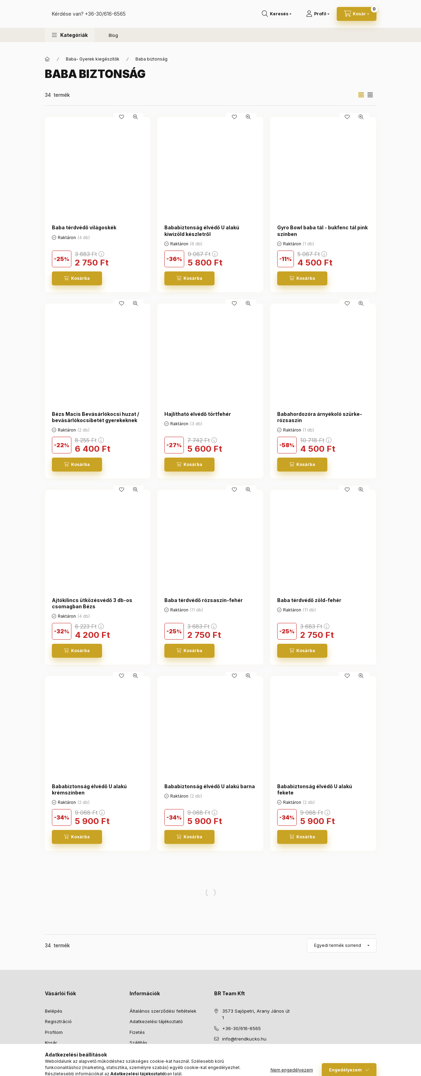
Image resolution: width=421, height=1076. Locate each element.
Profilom (54, 1032)
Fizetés (137, 1032)
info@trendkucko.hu (244, 1039)
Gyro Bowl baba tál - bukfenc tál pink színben (322, 230)
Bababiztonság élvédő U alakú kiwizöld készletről (201, 230)
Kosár (51, 1042)
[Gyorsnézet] (135, 117)
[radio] (370, 94)
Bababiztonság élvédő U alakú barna (209, 786)
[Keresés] (277, 17)
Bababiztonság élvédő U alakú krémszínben (89, 789)
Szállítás (138, 1042)
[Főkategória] (47, 59)
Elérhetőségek (145, 1053)
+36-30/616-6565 (175, 17)
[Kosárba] (77, 278)
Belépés (53, 1011)
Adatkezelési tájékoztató (156, 1021)
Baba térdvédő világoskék (84, 227)
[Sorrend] (341, 945)
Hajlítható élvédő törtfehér (197, 414)
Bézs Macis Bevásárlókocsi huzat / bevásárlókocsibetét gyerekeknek (95, 417)
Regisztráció (58, 1021)
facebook (216, 1056)
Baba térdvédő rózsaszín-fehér (203, 600)
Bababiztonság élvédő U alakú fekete (314, 789)
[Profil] (318, 17)
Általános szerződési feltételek (163, 1011)
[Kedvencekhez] (121, 117)
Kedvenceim (58, 1053)
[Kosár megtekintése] (356, 17)
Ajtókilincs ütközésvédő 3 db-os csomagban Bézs (92, 603)
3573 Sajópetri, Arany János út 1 (256, 1014)
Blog (113, 42)
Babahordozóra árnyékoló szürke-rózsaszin (319, 417)
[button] (70, 42)
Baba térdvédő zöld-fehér (309, 600)
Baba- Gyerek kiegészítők (92, 59)
